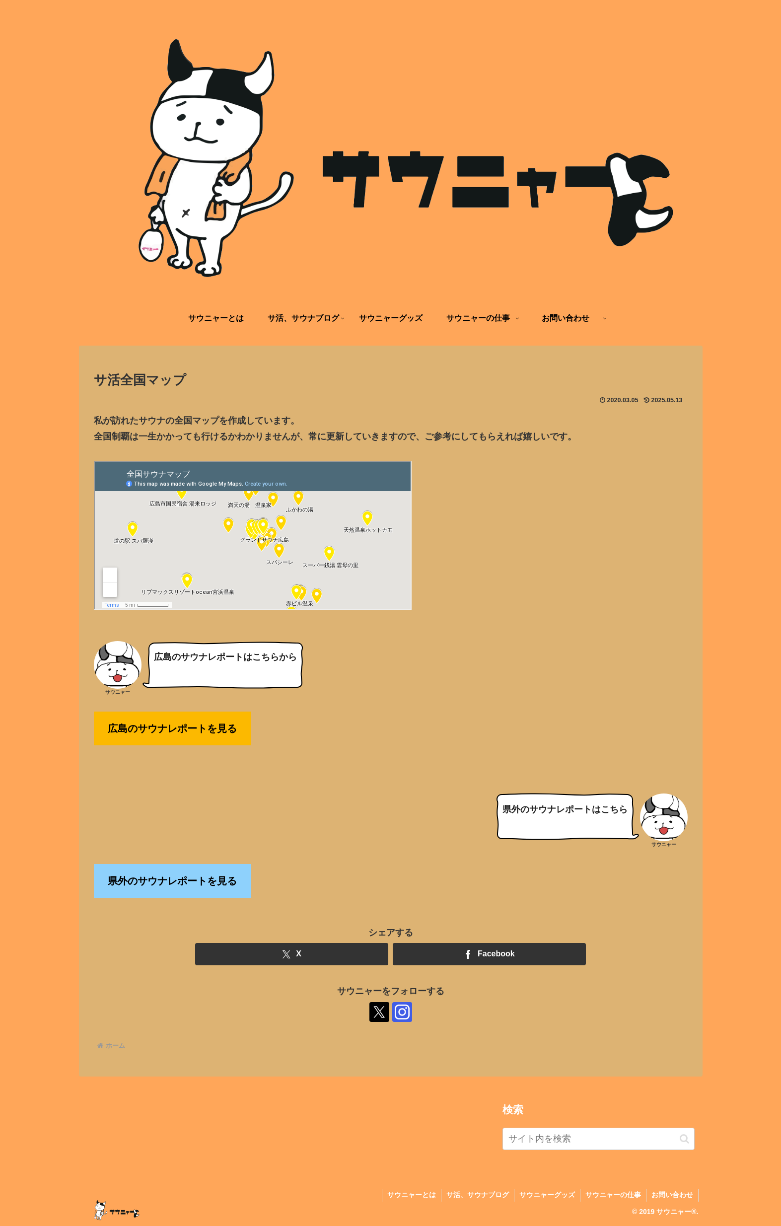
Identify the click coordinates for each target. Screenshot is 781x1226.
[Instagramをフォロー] (402, 1012)
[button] (684, 1139)
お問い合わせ (672, 1195)
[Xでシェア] (291, 954)
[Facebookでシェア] (489, 954)
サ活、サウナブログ (477, 1195)
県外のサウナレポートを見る (172, 880)
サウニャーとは (411, 1195)
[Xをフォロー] (379, 1012)
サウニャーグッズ (547, 1195)
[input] (598, 1139)
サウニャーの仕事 (613, 1195)
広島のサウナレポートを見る (172, 728)
